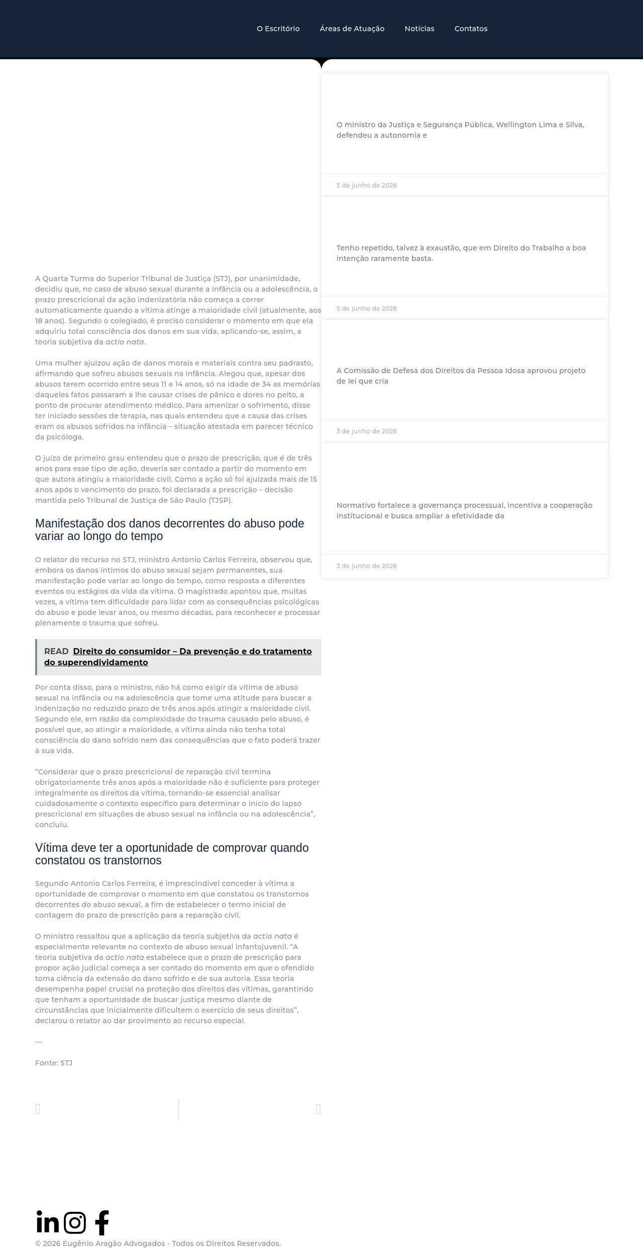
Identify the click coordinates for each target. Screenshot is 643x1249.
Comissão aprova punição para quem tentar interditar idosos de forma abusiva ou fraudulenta (461, 342)
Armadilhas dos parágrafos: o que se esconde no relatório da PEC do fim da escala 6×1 (452, 219)
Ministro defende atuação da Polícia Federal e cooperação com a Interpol (444, 95)
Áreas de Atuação (352, 28)
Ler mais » (355, 158)
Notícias (420, 28)
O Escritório (278, 28)
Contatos (471, 28)
